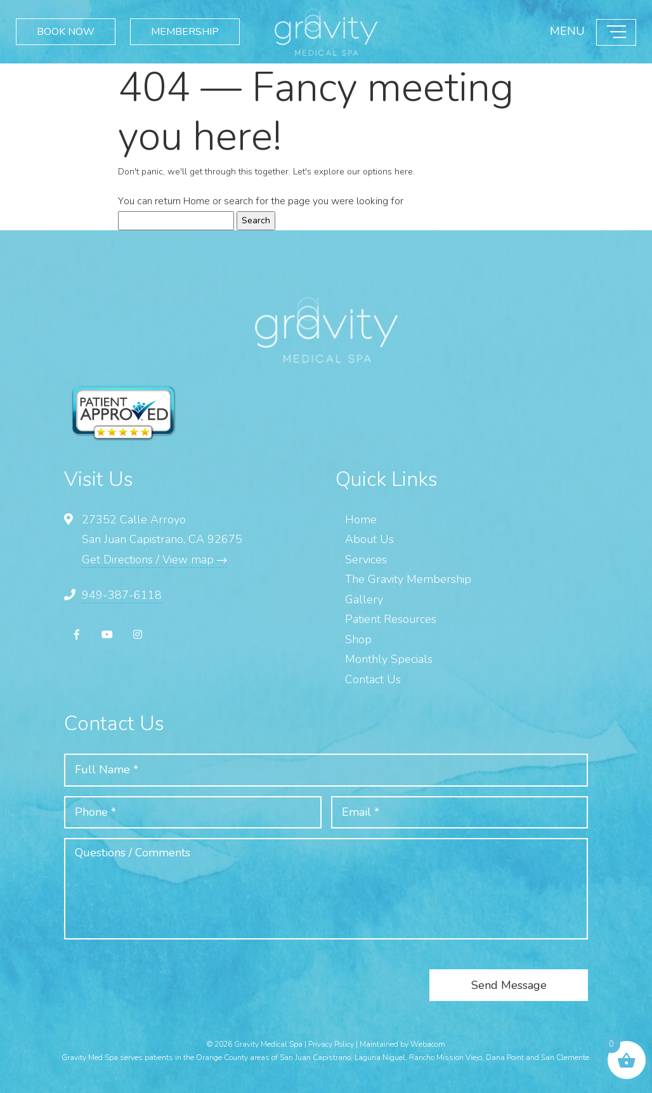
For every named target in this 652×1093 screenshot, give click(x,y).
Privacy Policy (331, 1044)
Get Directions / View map (154, 559)
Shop (358, 639)
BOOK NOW (66, 31)
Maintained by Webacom (402, 1044)
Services (366, 559)
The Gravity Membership (408, 579)
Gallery (364, 599)
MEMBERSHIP (185, 31)
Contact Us (373, 679)
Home (196, 201)
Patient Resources (390, 619)
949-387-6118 (122, 595)
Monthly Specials (389, 659)
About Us (369, 539)
